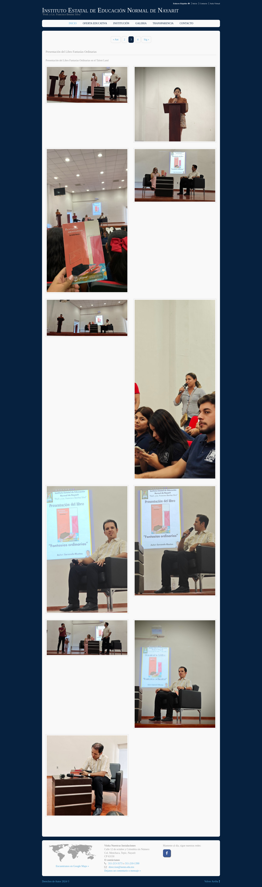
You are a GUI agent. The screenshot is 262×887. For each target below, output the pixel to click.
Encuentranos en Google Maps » (72, 866)
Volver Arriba (212, 881)
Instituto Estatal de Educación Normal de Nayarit (110, 10)
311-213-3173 (115, 863)
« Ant (116, 39)
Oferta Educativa (95, 23)
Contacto (203, 3)
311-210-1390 (132, 863)
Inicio (194, 3)
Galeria (140, 23)
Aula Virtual (215, 3)
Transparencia (163, 23)
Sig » (146, 39)
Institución (121, 23)
